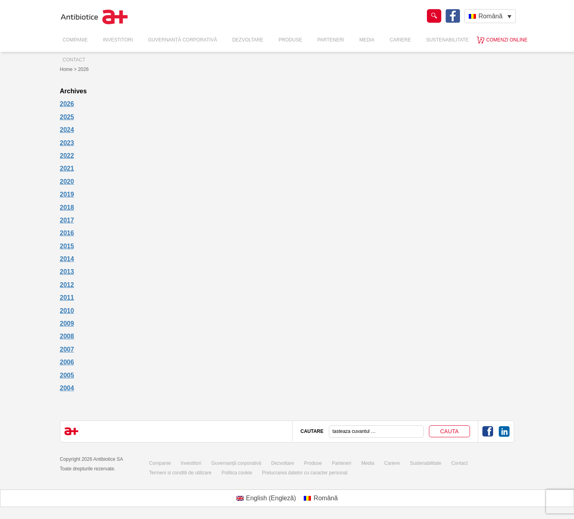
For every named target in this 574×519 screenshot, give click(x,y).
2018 (67, 207)
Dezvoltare (247, 40)
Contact (74, 60)
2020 (67, 181)
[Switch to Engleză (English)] (266, 498)
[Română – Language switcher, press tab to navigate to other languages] (490, 16)
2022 (67, 155)
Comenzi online (506, 40)
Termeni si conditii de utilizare (180, 473)
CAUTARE (312, 431)
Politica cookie (237, 473)
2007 (67, 349)
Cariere (400, 40)
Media (367, 40)
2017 (67, 220)
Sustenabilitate (447, 40)
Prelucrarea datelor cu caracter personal (304, 473)
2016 (67, 233)
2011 (67, 297)
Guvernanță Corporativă (182, 40)
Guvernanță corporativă (236, 463)
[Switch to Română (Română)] (321, 498)
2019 (67, 194)
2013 (67, 271)
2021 (67, 168)
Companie (75, 40)
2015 (67, 246)
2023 (67, 143)
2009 (67, 323)
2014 (67, 259)
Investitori (118, 40)
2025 (67, 117)
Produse (290, 40)
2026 (67, 103)
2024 (67, 129)
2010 (67, 310)
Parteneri (330, 40)
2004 (67, 388)
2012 (67, 284)
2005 (67, 375)
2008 (67, 336)
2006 (67, 362)
